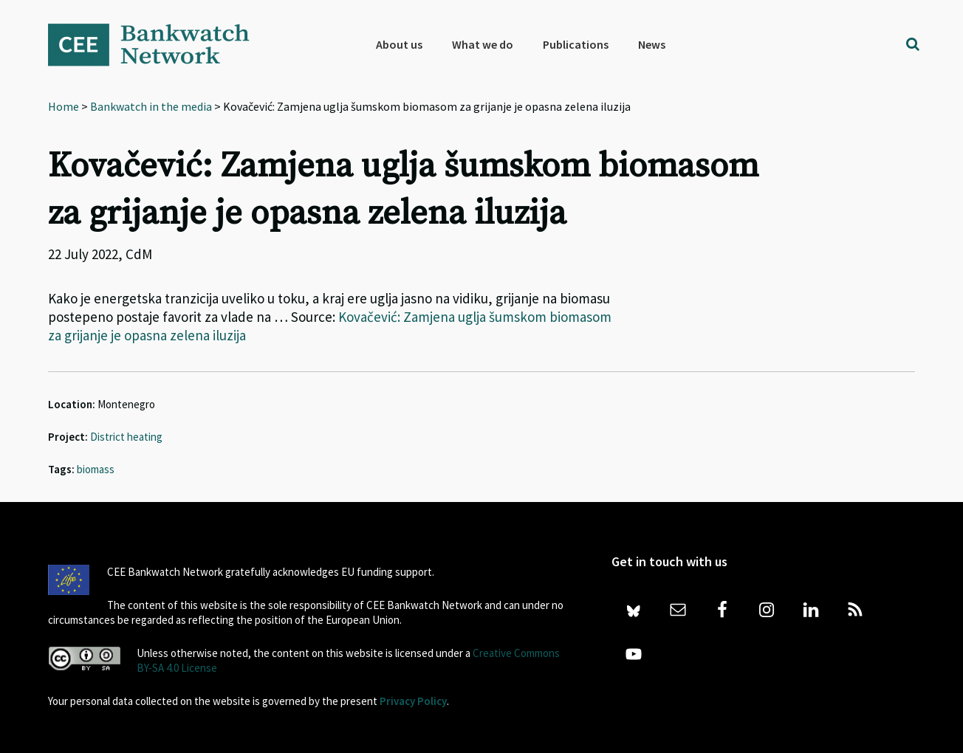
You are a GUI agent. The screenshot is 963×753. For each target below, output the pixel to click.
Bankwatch (159, 44)
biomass (95, 469)
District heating (126, 437)
